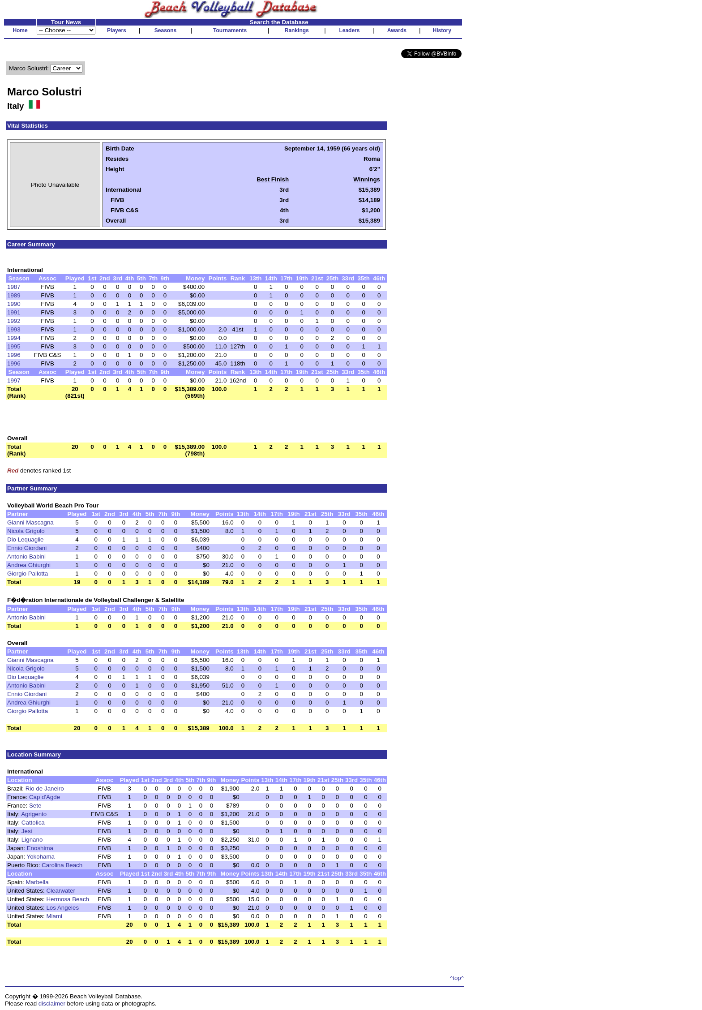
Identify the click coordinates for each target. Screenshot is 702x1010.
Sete (35, 805)
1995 (14, 346)
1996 (14, 355)
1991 (14, 312)
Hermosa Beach (67, 899)
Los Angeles (62, 907)
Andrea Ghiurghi (29, 565)
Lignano (32, 839)
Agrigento (34, 814)
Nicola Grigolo (26, 531)
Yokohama (40, 856)
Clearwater (60, 890)
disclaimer (52, 1003)
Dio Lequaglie (25, 539)
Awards (397, 30)
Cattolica (33, 822)
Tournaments (230, 30)
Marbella (37, 882)
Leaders (349, 30)
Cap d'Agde (44, 797)
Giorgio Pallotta (27, 573)
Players (116, 30)
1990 (14, 304)
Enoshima (40, 848)
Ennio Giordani (27, 548)
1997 (14, 380)
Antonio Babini (26, 556)
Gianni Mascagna (30, 522)
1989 (14, 295)
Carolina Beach (62, 865)
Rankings (297, 30)
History (442, 30)
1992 (14, 321)
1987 (14, 287)
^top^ (457, 978)
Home (20, 30)
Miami (54, 916)
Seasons (165, 30)
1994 (14, 338)
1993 (14, 329)
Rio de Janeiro (45, 788)
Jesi (26, 831)
